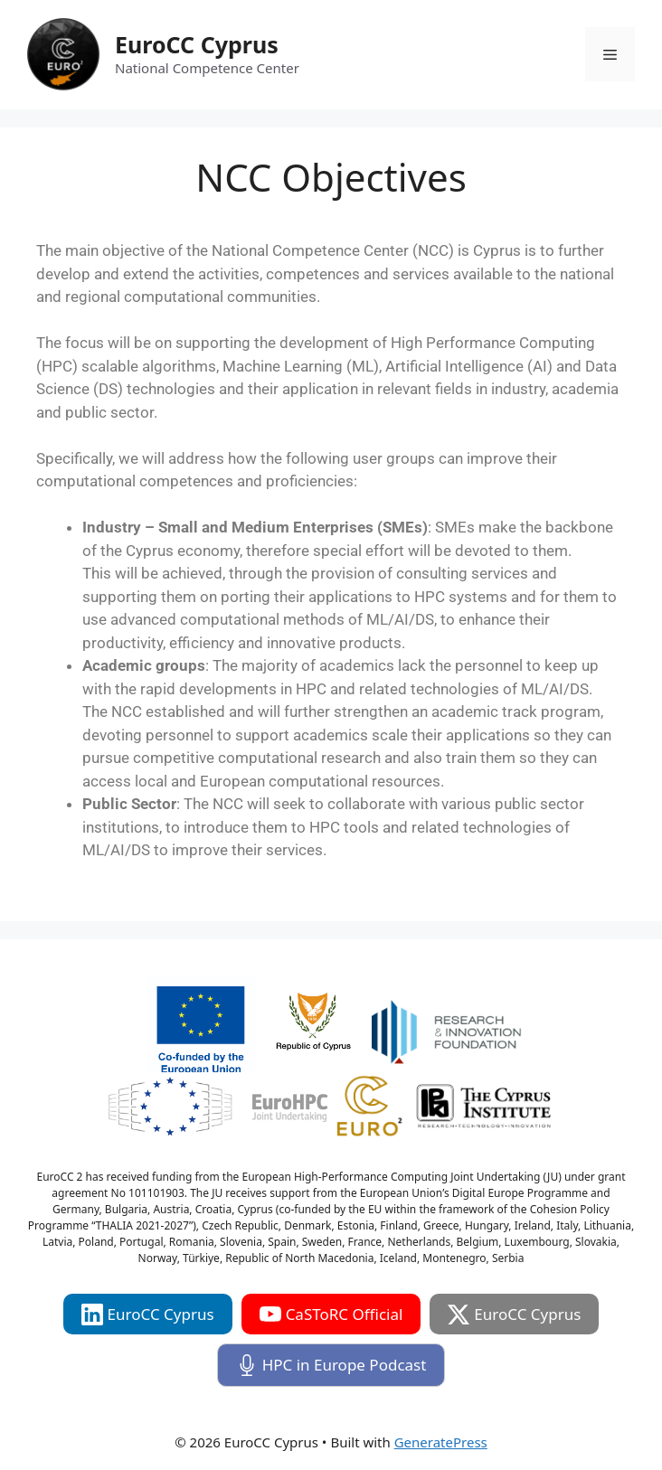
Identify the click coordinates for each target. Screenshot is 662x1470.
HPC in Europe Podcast (331, 1365)
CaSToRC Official (331, 1314)
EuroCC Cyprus (197, 44)
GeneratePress (440, 1442)
